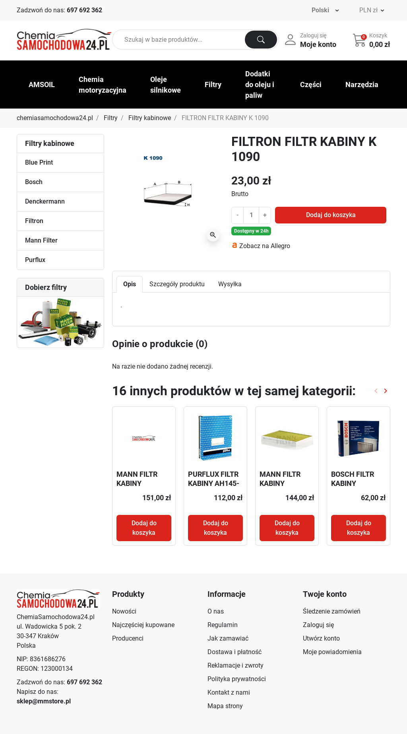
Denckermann (45, 201)
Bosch (34, 182)
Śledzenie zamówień (331, 611)
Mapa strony (225, 706)
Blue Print (39, 162)
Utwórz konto (321, 638)
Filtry (111, 118)
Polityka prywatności (236, 679)
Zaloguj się (318, 625)
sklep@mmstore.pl (44, 701)
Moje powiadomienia (332, 652)
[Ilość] (251, 215)
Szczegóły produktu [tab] (177, 284)
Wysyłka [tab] (230, 284)
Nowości (124, 611)
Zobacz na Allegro (264, 246)
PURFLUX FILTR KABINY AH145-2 (213, 483)
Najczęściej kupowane (143, 625)
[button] (372, 40)
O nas (215, 611)
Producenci (127, 638)
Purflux (35, 260)
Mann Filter (41, 240)
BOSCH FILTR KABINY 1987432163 (352, 483)
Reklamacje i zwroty (235, 665)
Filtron (34, 221)
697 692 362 (84, 10)
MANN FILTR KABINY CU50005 (136, 483)
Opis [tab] (129, 284)
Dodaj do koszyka (331, 215)
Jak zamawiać (227, 638)
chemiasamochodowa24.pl (55, 118)
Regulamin (222, 625)
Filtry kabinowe (149, 118)
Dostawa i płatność (234, 652)
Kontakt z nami (228, 692)
